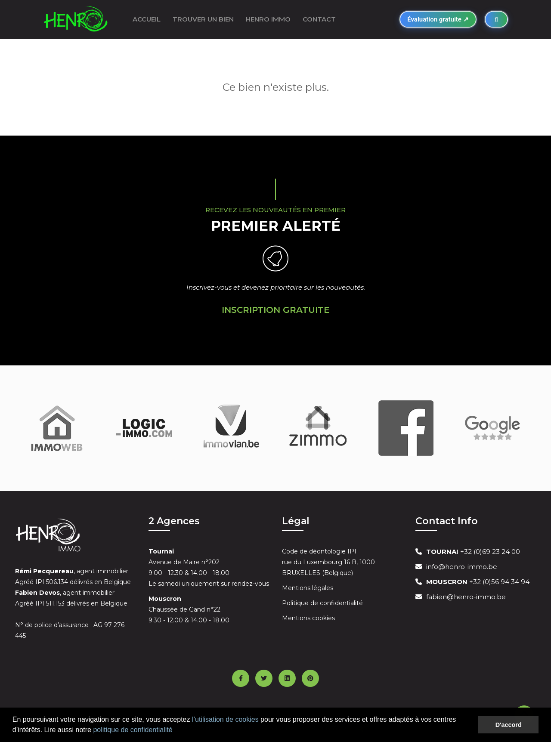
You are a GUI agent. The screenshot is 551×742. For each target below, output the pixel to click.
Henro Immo (268, 19)
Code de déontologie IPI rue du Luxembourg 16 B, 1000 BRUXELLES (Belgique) (328, 562)
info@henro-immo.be (461, 567)
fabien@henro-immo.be (466, 597)
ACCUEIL (147, 19)
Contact (319, 19)
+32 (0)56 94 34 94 (477, 582)
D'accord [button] (508, 724)
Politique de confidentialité (322, 603)
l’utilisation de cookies (225, 719)
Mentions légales (307, 588)
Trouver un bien (203, 19)
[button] (175, 731)
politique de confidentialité (132, 729)
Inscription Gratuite (276, 310)
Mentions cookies (308, 618)
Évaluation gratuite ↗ (437, 19)
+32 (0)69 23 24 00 (473, 551)
